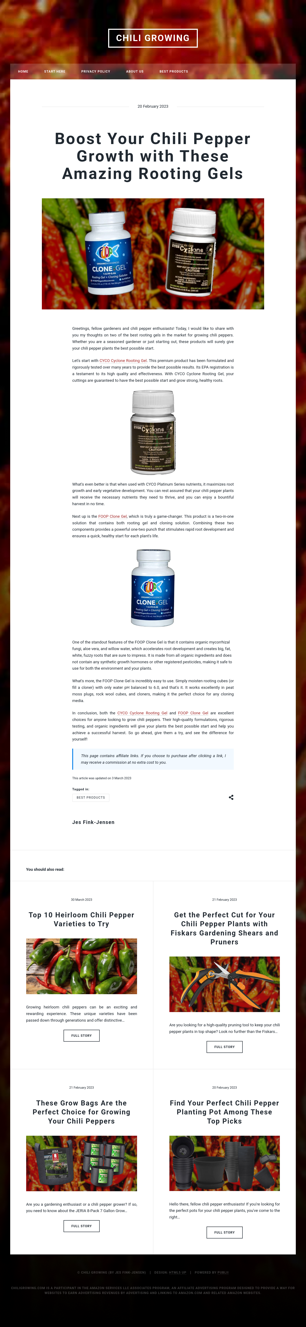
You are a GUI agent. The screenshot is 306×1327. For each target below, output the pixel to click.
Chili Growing (153, 38)
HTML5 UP (177, 1272)
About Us (135, 71)
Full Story (81, 1036)
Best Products (174, 71)
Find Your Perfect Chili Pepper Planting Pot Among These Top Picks (224, 1112)
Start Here (54, 71)
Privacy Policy (95, 71)
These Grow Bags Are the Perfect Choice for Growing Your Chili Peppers (82, 1112)
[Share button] (231, 797)
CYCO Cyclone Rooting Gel (123, 360)
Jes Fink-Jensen (93, 822)
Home (23, 71)
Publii (223, 1272)
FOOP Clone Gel (112, 516)
